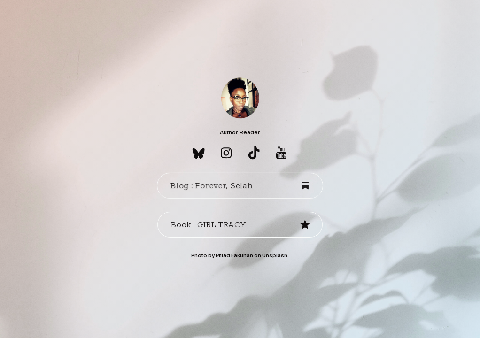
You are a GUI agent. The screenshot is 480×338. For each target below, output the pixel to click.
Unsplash (274, 255)
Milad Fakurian (234, 255)
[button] (198, 153)
